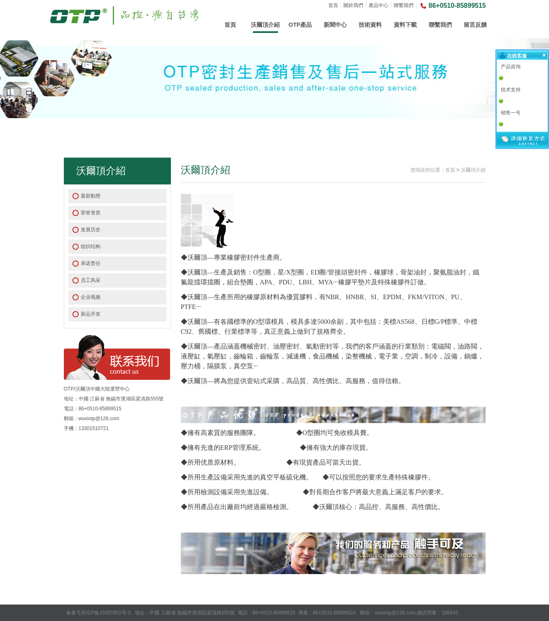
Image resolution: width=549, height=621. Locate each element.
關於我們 (353, 5)
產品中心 (378, 5)
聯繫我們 (404, 5)
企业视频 (90, 297)
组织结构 (90, 246)
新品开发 (90, 314)
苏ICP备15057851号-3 (106, 613)
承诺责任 (90, 263)
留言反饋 (475, 24)
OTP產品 (300, 24)
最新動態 (90, 196)
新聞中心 (335, 24)
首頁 (333, 5)
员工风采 (90, 280)
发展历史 (90, 230)
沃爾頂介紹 (265, 24)
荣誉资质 (90, 213)
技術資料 (370, 24)
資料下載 (405, 24)
